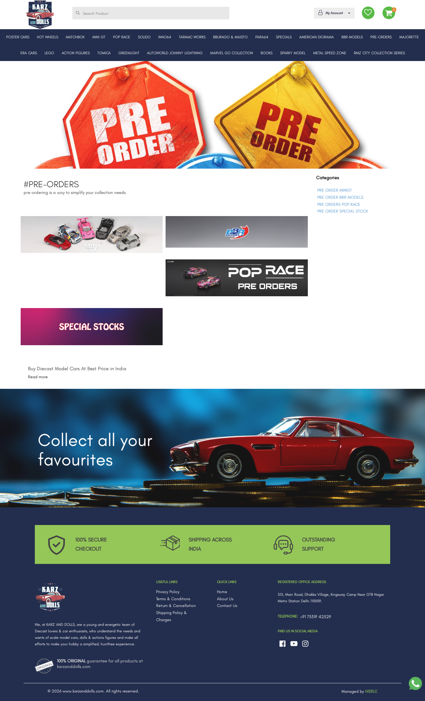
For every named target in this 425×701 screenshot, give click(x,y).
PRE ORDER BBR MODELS (340, 197)
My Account (333, 12)
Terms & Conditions (173, 598)
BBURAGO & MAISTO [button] (230, 37)
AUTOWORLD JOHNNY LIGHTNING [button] (174, 53)
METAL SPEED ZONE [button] (329, 53)
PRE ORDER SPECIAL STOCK (342, 211)
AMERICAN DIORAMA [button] (316, 37)
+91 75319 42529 (315, 616)
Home (222, 591)
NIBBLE (371, 691)
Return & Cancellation (176, 605)
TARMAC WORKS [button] (192, 37)
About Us (225, 598)
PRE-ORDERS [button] (381, 37)
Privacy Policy (167, 591)
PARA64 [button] (261, 37)
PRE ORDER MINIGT (334, 190)
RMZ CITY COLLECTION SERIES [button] (379, 53)
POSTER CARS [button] (17, 37)
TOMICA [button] (104, 53)
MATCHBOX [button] (75, 37)
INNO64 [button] (164, 37)
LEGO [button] (49, 53)
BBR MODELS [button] (352, 37)
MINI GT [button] (98, 37)
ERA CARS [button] (28, 53)
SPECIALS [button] (284, 37)
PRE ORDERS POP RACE (338, 204)
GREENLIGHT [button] (128, 53)
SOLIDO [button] (144, 37)
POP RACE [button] (121, 37)
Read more (38, 376)
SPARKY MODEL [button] (292, 53)
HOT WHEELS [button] (47, 37)
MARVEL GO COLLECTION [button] (231, 53)
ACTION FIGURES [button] (76, 53)
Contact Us (227, 605)
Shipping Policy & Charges (171, 616)
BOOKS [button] (266, 53)
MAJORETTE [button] (409, 37)
